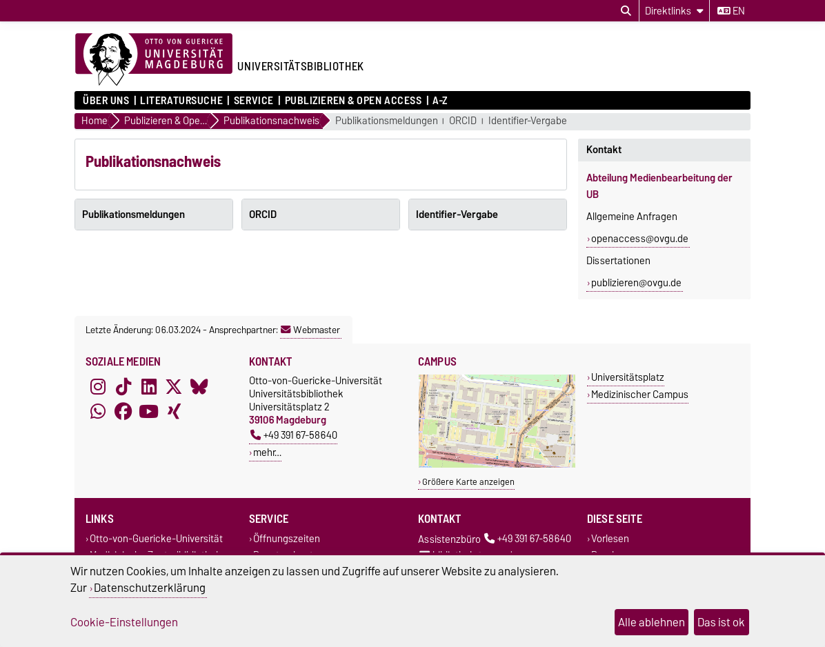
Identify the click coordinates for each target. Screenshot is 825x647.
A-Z (440, 100)
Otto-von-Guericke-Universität (156, 539)
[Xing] (173, 411)
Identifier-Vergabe (527, 121)
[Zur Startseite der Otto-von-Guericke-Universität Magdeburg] (153, 60)
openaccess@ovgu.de (639, 238)
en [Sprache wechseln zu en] (731, 11)
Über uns (106, 100)
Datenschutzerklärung (150, 587)
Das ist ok (721, 622)
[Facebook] (123, 411)
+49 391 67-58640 (293, 435)
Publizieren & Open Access (353, 100)
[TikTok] (123, 386)
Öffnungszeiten (286, 539)
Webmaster (310, 329)
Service (254, 100)
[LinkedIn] (149, 386)
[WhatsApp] (98, 411)
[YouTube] (149, 411)
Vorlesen (610, 539)
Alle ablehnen (651, 622)
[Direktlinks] (674, 10)
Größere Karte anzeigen (468, 482)
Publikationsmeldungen (386, 121)
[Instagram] (98, 386)
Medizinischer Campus (639, 394)
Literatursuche (181, 100)
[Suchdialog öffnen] (626, 11)
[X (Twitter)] (173, 386)
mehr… (267, 452)
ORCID (463, 121)
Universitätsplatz (627, 377)
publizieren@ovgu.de (636, 283)
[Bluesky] (199, 386)
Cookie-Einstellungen (124, 622)
